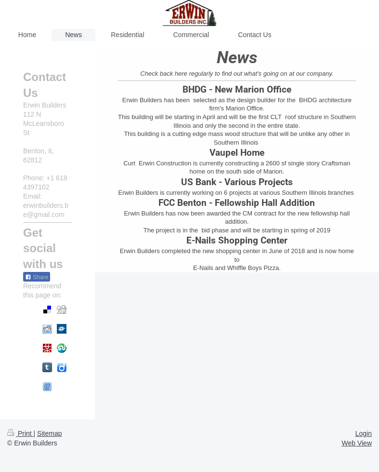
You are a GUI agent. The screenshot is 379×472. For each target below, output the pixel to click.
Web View (356, 443)
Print (20, 433)
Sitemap (49, 433)
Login (363, 433)
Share (36, 277)
